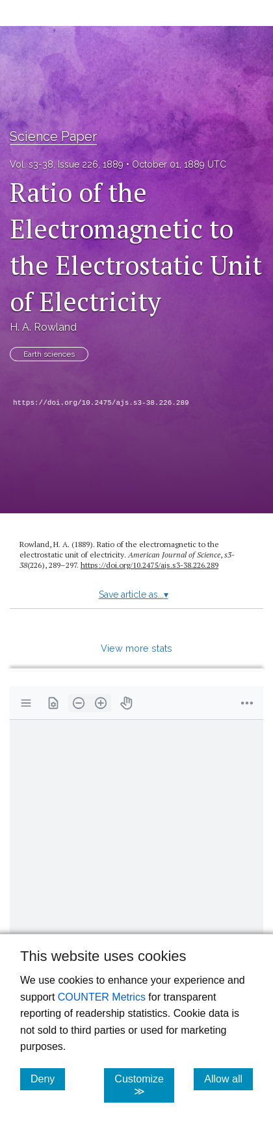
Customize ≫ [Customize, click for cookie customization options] (144, 1085)
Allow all (228, 1078)
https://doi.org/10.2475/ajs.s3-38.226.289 (101, 403)
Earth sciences (49, 354)
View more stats (136, 648)
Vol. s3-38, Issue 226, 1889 (67, 164)
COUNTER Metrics (102, 997)
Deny (48, 1078)
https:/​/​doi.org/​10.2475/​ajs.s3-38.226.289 (149, 564)
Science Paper (53, 136)
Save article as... (133, 594)
